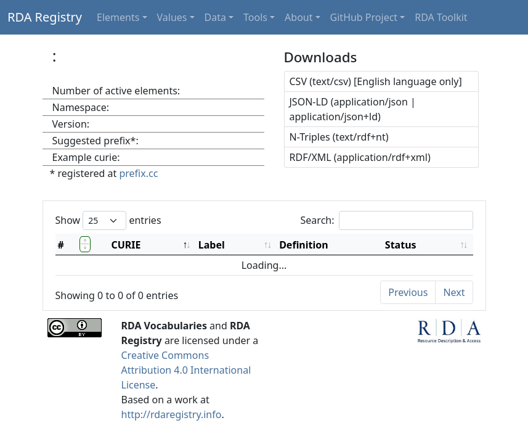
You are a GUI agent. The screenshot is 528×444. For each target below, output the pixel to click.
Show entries (108, 220)
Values (172, 17)
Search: (387, 220)
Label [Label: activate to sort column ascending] (211, 245)
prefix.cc (138, 173)
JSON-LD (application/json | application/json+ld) (353, 109)
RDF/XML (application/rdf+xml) (360, 157)
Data (215, 17)
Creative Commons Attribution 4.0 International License (186, 370)
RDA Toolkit (441, 17)
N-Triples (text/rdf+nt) (339, 137)
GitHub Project (364, 17)
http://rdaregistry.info (171, 414)
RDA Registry (44, 17)
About (298, 17)
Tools (255, 17)
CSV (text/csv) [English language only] (376, 81)
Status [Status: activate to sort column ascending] (400, 245)
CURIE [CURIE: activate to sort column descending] (125, 245)
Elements (118, 17)
